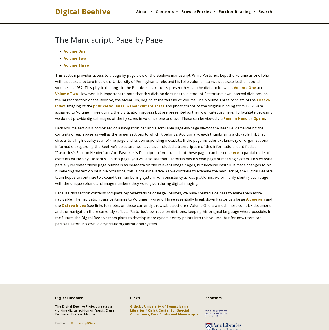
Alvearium (255, 199)
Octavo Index (74, 205)
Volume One (75, 51)
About (142, 11)
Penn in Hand (235, 118)
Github (136, 306)
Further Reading (235, 11)
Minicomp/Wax (83, 323)
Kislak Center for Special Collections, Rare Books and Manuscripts (164, 312)
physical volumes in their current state (128, 106)
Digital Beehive (83, 11)
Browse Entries (196, 11)
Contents (165, 11)
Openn (259, 118)
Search (265, 11)
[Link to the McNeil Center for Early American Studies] (216, 313)
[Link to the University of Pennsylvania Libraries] (223, 326)
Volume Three (76, 65)
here (234, 152)
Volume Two (75, 58)
